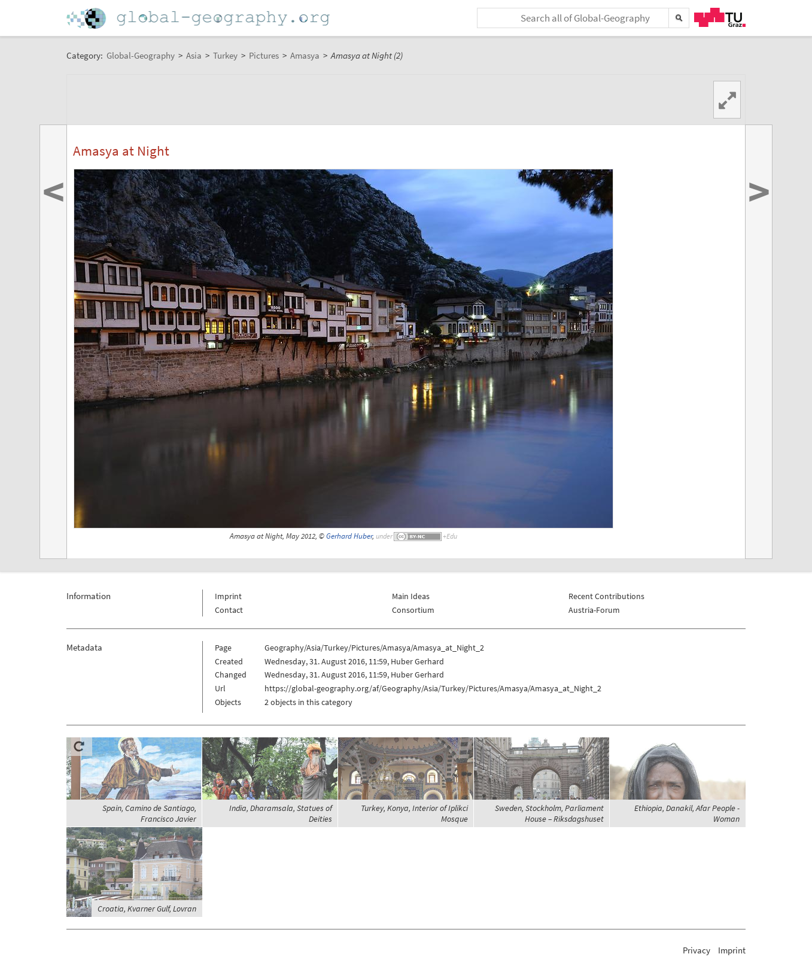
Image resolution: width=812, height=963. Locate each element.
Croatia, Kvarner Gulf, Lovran (147, 908)
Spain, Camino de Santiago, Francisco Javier (149, 813)
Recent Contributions (606, 596)
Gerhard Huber (349, 536)
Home (199, 18)
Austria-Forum (594, 609)
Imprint (228, 596)
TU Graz (720, 17)
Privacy (696, 950)
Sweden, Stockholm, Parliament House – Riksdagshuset (549, 813)
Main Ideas (411, 596)
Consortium (413, 609)
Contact (229, 609)
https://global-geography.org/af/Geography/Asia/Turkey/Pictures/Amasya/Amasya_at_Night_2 (432, 688)
